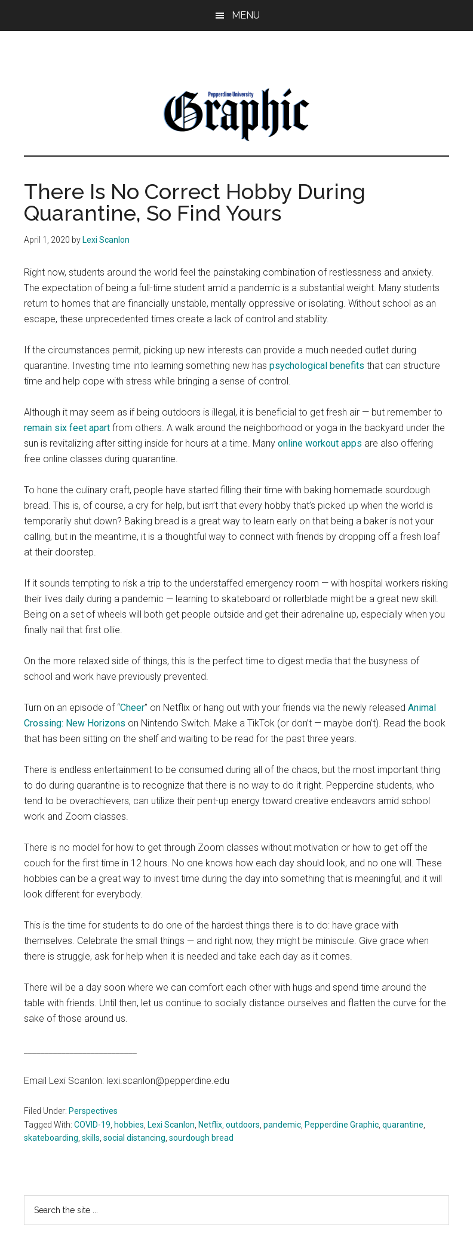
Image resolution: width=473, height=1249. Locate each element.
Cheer (132, 707)
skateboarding (51, 1138)
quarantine (402, 1124)
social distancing (134, 1138)
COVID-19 (92, 1124)
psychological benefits (316, 365)
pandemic (282, 1124)
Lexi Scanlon (171, 1124)
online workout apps (321, 443)
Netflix (210, 1124)
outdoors (243, 1124)
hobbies (129, 1124)
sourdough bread (201, 1138)
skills (91, 1138)
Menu (246, 15)
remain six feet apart (67, 427)
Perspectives (93, 1111)
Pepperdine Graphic (342, 1124)
